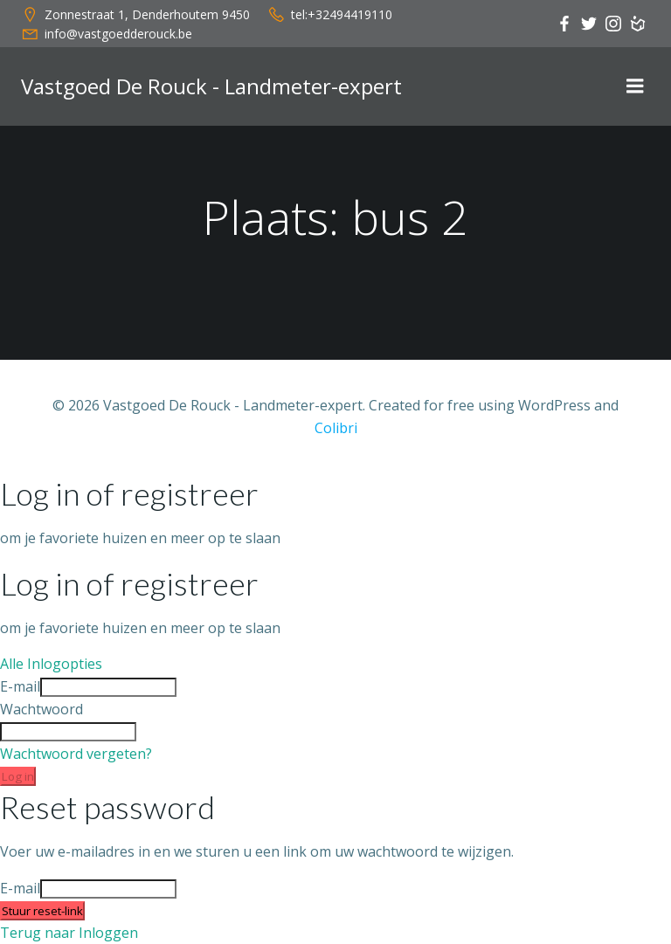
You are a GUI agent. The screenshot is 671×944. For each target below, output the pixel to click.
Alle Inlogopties (51, 663)
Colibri (336, 428)
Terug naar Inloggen (69, 932)
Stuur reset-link (42, 911)
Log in (18, 776)
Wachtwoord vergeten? (76, 753)
